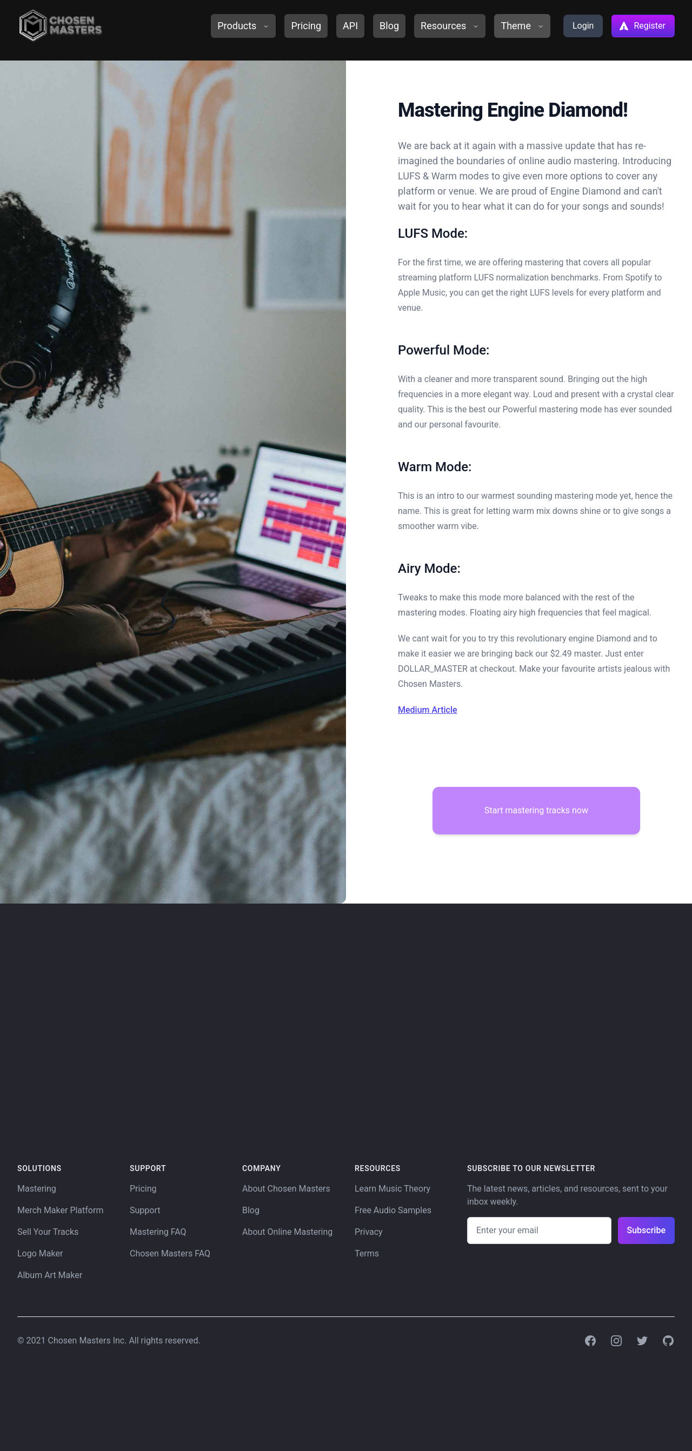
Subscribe (646, 1230)
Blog (389, 25)
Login (583, 26)
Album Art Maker (49, 1275)
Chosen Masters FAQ (170, 1253)
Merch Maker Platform (60, 1210)
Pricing (306, 25)
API (350, 25)
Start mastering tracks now (536, 810)
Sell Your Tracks (47, 1232)
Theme (522, 25)
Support (145, 1210)
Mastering (36, 1188)
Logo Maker (40, 1253)
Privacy (369, 1232)
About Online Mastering (287, 1232)
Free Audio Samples (393, 1210)
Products (243, 25)
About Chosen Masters (286, 1188)
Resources (450, 25)
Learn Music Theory (392, 1188)
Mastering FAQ (158, 1232)
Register (642, 26)
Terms (367, 1253)
